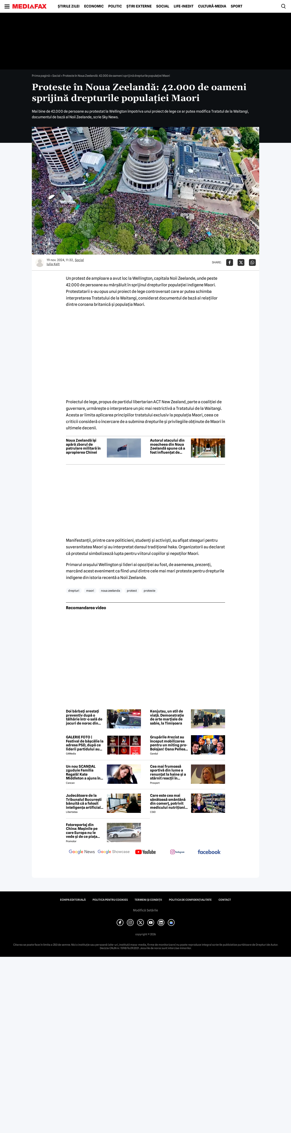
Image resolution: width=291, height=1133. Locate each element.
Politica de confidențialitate (190, 899)
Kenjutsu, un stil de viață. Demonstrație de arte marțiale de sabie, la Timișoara (167, 717)
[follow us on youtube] (145, 852)
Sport (236, 6)
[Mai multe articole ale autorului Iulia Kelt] (39, 262)
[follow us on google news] (82, 852)
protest (132, 590)
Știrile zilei (69, 6)
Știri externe (139, 6)
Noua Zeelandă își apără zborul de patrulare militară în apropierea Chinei (83, 446)
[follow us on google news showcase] (114, 852)
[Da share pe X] (241, 262)
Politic (115, 6)
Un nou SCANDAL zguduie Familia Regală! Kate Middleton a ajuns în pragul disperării (83, 772)
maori (90, 590)
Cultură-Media (212, 6)
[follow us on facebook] (209, 852)
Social (162, 6)
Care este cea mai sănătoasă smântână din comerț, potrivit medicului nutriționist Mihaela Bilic (169, 801)
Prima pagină (41, 75)
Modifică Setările (145, 910)
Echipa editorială (73, 899)
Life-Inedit (183, 6)
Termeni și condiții (148, 899)
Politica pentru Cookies (110, 899)
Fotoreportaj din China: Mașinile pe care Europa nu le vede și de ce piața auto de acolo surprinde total (82, 831)
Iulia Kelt (53, 264)
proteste (149, 590)
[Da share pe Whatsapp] (252, 262)
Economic (94, 6)
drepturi (73, 590)
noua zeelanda (110, 590)
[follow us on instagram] (177, 852)
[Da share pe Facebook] (229, 262)
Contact (224, 899)
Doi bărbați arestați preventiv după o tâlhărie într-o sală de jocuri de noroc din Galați (84, 717)
